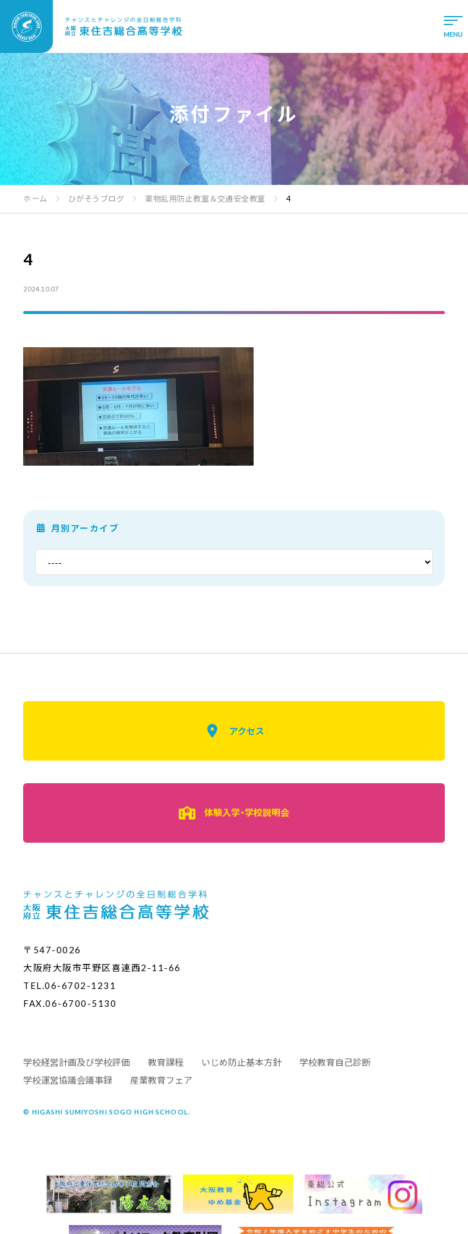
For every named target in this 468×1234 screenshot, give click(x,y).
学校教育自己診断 (335, 1062)
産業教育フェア (161, 1080)
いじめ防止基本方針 (241, 1062)
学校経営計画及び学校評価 (76, 1062)
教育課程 (166, 1062)
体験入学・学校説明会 (234, 812)
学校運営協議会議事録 (67, 1080)
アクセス (234, 730)
